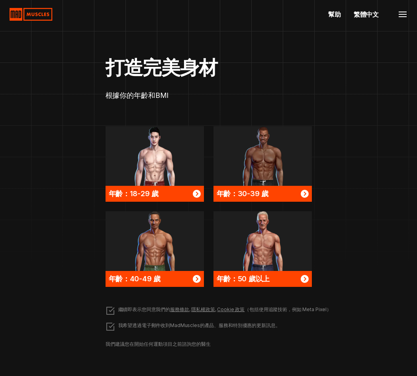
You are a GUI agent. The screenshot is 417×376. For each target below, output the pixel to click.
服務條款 (179, 309)
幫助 (334, 14)
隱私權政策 (203, 309)
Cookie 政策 (231, 309)
